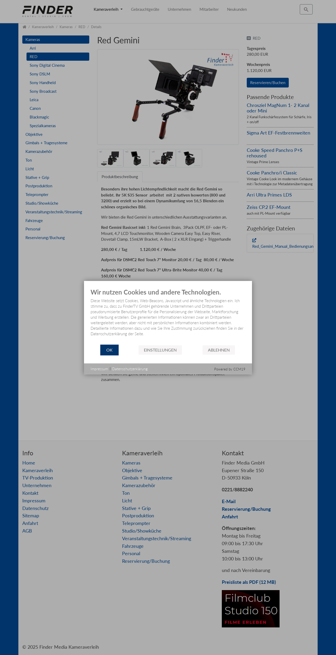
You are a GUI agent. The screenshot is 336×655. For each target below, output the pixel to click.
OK (109, 349)
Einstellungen (160, 349)
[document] (168, 316)
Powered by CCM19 (229, 369)
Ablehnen (219, 349)
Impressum (99, 369)
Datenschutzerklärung (130, 369)
